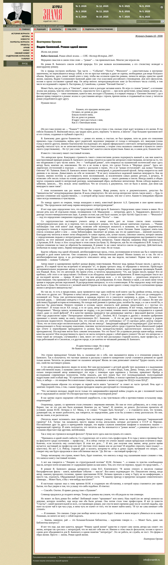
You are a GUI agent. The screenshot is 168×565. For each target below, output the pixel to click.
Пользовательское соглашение (44, 557)
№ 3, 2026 (81, 6)
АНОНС (28, 50)
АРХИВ (28, 48)
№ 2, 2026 (81, 11)
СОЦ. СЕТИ (72, 29)
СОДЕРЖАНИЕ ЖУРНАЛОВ (19, 56)
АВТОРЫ (28, 36)
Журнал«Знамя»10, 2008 (149, 36)
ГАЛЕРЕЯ (27, 59)
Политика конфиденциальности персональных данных (79, 557)
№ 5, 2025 (144, 11)
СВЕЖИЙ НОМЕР (24, 53)
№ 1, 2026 (81, 16)
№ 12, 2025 (102, 6)
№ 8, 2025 (124, 11)
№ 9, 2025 (124, 6)
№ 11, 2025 (102, 11)
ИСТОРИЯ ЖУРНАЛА (22, 34)
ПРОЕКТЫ (27, 45)
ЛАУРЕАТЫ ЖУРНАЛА (21, 42)
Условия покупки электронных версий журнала (50, 561)
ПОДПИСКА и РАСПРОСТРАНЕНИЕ (99, 29)
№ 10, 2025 (102, 16)
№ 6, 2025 (144, 6)
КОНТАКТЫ (56, 29)
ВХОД (25, 63)
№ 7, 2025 (124, 16)
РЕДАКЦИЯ (41, 29)
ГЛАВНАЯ (26, 29)
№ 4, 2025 (144, 16)
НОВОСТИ (27, 39)
